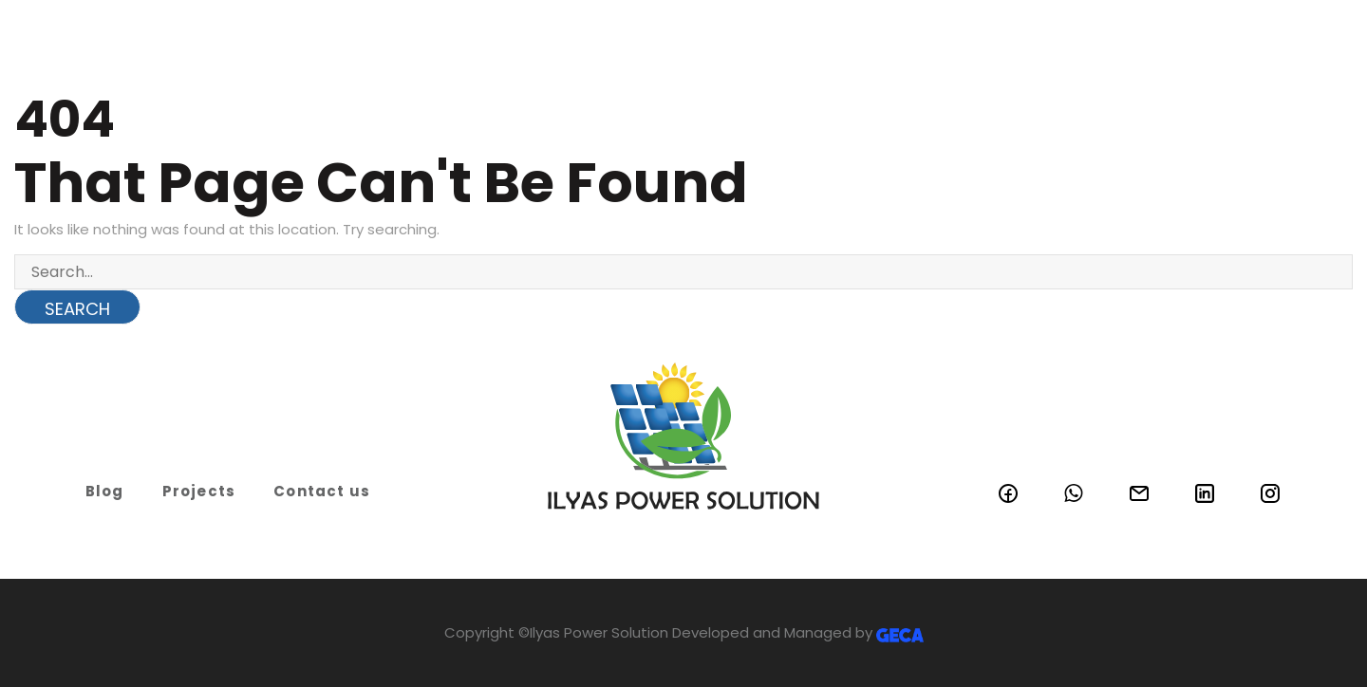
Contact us (321, 491)
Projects (199, 491)
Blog (104, 491)
